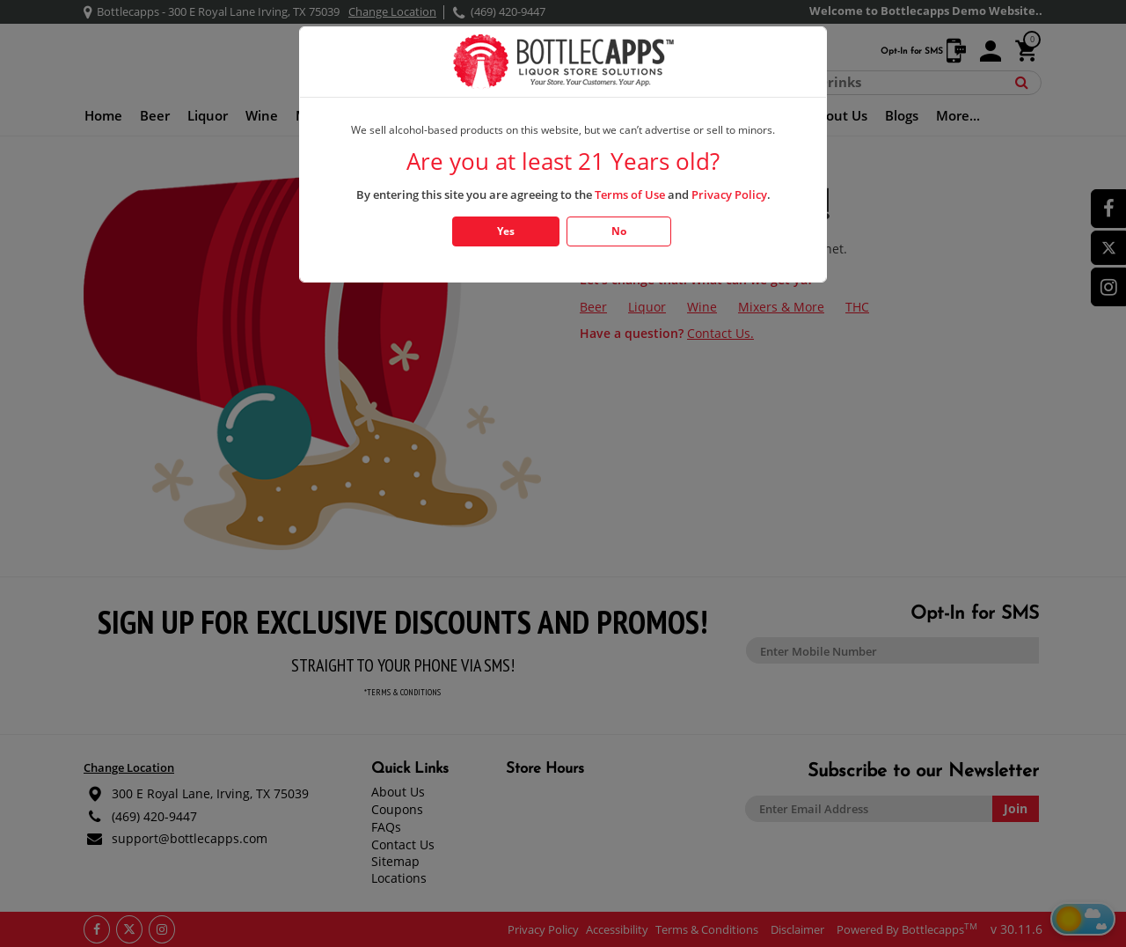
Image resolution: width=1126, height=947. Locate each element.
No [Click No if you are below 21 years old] (618, 231)
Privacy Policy (729, 194)
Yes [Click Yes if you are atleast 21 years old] (506, 231)
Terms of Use (630, 194)
